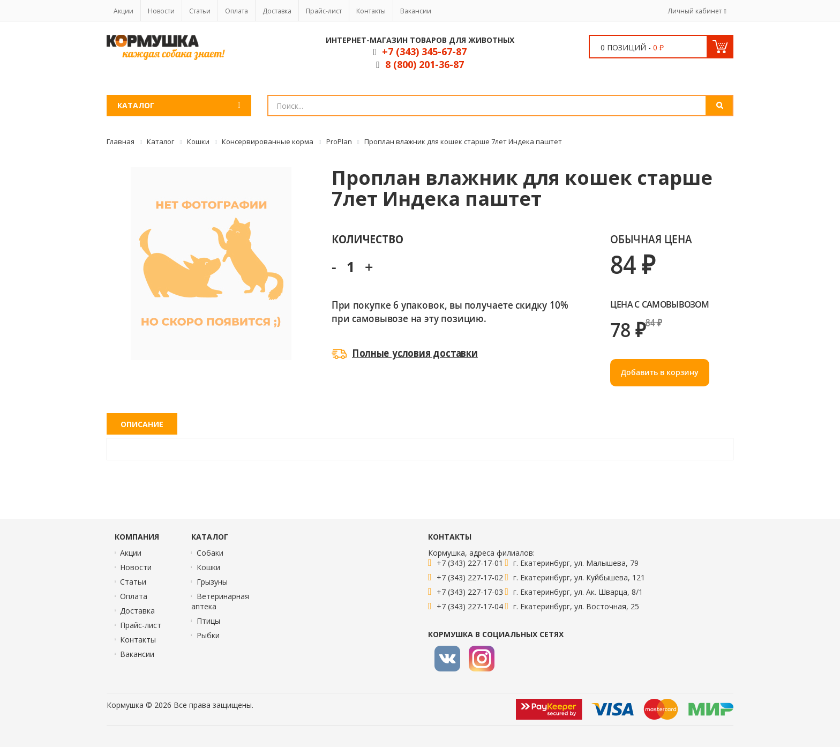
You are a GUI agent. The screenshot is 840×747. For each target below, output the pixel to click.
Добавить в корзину (660, 372)
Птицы (208, 621)
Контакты (371, 11)
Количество (367, 238)
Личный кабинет (695, 11)
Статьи (200, 11)
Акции (123, 11)
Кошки (208, 567)
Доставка (276, 11)
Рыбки (208, 635)
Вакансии (415, 11)
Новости (161, 11)
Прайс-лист (324, 11)
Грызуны (212, 582)
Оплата (236, 11)
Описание (142, 424)
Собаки (210, 553)
